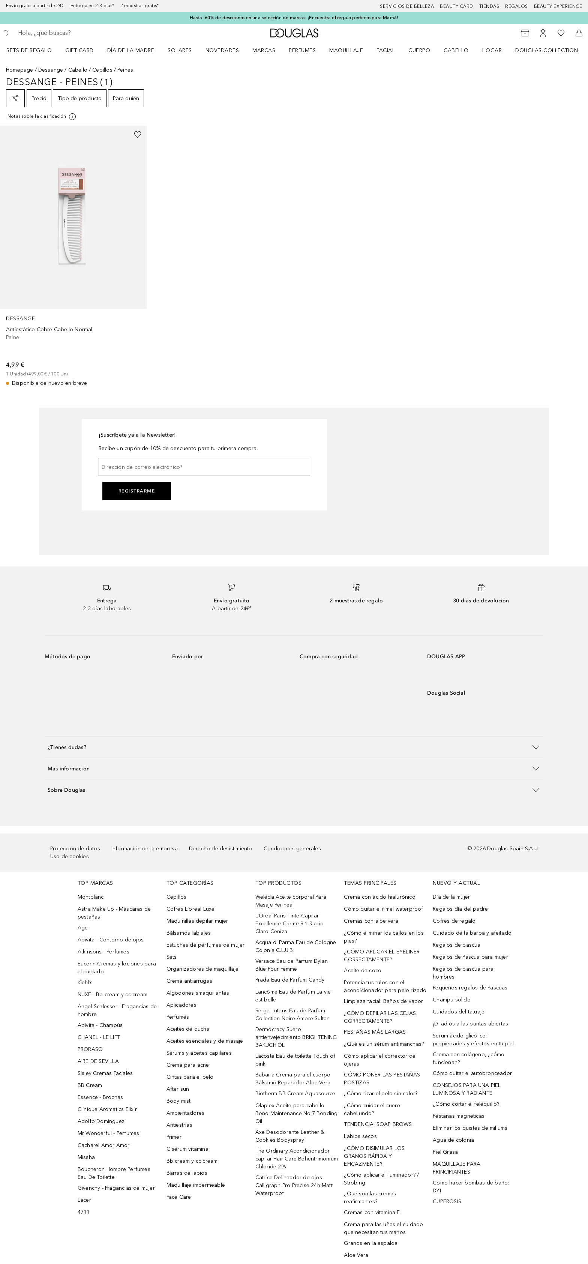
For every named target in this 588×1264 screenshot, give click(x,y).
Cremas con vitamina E (372, 1212)
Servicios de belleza (407, 6)
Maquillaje (346, 50)
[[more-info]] (42, 117)
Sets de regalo (29, 50)
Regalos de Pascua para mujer (470, 957)
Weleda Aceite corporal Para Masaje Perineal (290, 901)
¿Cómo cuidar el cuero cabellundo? (372, 1109)
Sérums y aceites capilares (199, 1053)
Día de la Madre (130, 50)
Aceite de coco (362, 970)
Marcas (263, 50)
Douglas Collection (546, 50)
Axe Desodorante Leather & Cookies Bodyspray (290, 1136)
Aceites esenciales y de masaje (204, 1041)
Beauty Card (456, 6)
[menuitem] (34, 50)
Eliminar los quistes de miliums (470, 1128)
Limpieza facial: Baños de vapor (383, 1001)
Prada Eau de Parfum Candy (290, 980)
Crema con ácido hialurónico (379, 897)
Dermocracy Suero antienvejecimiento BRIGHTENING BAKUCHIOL (296, 1037)
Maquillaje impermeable (195, 1185)
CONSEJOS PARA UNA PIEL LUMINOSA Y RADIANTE (467, 1089)
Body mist (178, 1101)
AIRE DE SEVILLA (98, 1061)
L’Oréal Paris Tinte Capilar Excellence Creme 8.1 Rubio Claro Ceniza (289, 924)
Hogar (492, 50)
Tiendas (489, 6)
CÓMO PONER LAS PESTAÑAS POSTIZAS (382, 1079)
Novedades (222, 50)
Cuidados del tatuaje (458, 1012)
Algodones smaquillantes (198, 993)
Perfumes (302, 50)
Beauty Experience (558, 6)
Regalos (516, 6)
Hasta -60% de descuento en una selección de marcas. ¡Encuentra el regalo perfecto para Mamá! (294, 17)
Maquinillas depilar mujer (197, 921)
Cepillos (102, 70)
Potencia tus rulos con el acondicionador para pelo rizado (385, 986)
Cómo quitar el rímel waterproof (383, 909)
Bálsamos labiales (188, 933)
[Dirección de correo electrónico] (204, 467)
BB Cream (90, 1085)
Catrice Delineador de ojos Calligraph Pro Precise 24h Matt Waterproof (294, 1185)
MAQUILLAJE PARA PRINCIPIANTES (456, 1168)
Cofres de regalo (454, 921)
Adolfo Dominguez (101, 1121)
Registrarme (136, 491)
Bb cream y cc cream (192, 1161)
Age (83, 928)
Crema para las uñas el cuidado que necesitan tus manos (383, 1228)
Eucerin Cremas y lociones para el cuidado (117, 968)
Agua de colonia (453, 1140)
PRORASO (90, 1049)
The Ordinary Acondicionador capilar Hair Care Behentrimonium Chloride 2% (296, 1159)
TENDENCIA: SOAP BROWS (378, 1124)
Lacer (84, 1200)
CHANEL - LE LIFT (99, 1037)
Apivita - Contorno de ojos (111, 940)
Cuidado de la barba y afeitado (472, 933)
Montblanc (91, 897)
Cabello (456, 50)
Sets (171, 957)
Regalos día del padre (460, 909)
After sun (177, 1089)
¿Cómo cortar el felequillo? (466, 1104)
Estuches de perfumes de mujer (205, 945)
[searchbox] (73, 33)
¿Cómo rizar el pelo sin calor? (380, 1093)
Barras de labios (186, 1173)
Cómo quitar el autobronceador (472, 1073)
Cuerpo (419, 50)
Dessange (50, 70)
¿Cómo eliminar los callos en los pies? (383, 937)
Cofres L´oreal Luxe (190, 909)
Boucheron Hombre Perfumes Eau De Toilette (114, 1173)
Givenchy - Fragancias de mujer (116, 1188)
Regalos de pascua (456, 945)
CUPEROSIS (447, 1201)
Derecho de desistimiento (220, 848)
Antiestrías (179, 1125)
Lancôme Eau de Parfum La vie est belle (293, 996)
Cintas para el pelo (190, 1077)
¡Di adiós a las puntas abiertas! (471, 1024)
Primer (174, 1137)
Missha (86, 1157)
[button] (294, 747)
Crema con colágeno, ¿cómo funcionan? (468, 1058)
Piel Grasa (445, 1152)
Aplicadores (181, 1005)
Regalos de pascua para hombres (463, 973)
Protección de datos (75, 848)
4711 (84, 1212)
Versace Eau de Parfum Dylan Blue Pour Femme (291, 965)
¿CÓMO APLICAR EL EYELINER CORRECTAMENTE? (382, 956)
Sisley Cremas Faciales (105, 1073)
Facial (385, 50)
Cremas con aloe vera (371, 921)
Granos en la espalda (371, 1243)
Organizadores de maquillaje (202, 969)
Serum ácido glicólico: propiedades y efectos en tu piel (473, 1040)
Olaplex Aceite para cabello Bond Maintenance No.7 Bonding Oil (296, 1113)
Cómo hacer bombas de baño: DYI (471, 1187)
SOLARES (180, 50)
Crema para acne (187, 1065)
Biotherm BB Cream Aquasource (295, 1093)
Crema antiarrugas (189, 981)
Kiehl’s (85, 982)
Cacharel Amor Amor (104, 1145)
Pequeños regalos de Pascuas (470, 988)
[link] (73, 256)
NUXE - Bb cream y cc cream (112, 994)
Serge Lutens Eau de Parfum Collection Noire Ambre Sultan (292, 1014)
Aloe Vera (356, 1255)
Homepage (19, 70)
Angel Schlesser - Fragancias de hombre (117, 1010)
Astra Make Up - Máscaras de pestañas (114, 913)
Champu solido (452, 1000)
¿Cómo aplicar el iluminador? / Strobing (381, 1179)
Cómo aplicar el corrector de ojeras (380, 1060)
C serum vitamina (187, 1149)
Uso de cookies (69, 856)
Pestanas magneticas (458, 1116)
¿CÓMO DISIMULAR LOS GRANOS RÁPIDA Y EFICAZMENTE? (374, 1156)
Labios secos (360, 1136)
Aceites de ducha (188, 1029)
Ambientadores (185, 1113)
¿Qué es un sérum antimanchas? (384, 1044)
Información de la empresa (144, 848)
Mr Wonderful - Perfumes (109, 1133)
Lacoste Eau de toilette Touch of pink (295, 1060)
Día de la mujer (451, 897)
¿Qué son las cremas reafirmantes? (370, 1197)
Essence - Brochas (100, 1097)
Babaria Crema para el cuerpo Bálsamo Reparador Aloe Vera (293, 1079)
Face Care (178, 1197)
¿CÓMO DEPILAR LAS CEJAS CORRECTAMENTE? (380, 1017)
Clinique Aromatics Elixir (107, 1109)
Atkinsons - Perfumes (103, 952)
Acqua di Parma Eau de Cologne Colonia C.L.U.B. (295, 946)
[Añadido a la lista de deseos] (138, 135)
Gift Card (79, 50)
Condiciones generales (292, 848)
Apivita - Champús (100, 1025)
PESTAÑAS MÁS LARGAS (375, 1032)
